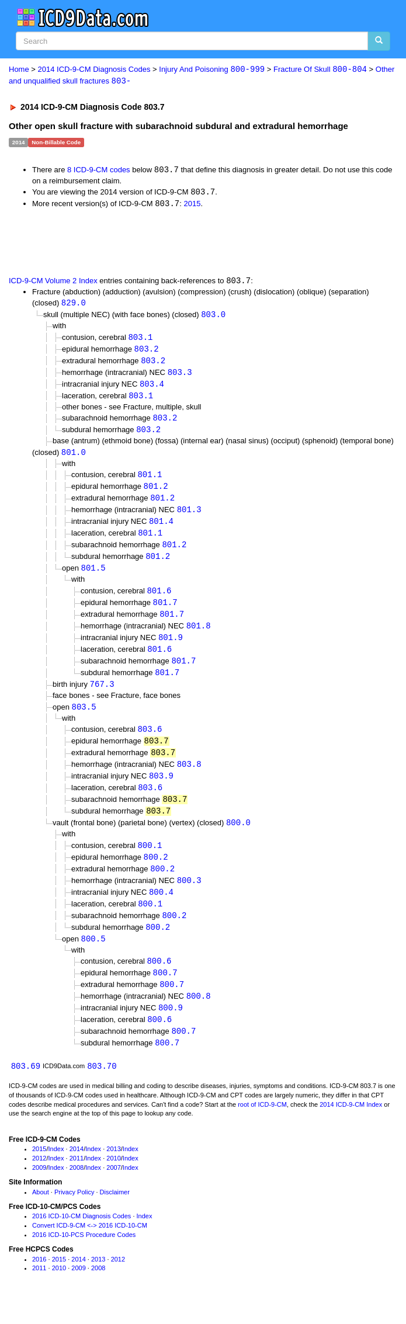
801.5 (93, 576)
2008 (77, 1187)
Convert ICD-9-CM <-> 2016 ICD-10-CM (89, 1245)
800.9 (170, 1027)
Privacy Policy (74, 1212)
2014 (77, 1169)
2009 (39, 1187)
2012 (39, 1178)
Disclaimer (115, 1212)
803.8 (189, 777)
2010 (113, 1178)
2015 (191, 205)
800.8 (198, 1014)
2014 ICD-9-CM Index (351, 1124)
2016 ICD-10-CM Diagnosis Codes (81, 1236)
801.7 (165, 611)
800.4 (161, 907)
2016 (39, 1279)
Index (56, 1169)
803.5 (84, 718)
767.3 (102, 695)
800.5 (93, 956)
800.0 (238, 837)
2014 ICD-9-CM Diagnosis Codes (94, 69)
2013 (113, 1169)
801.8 (198, 635)
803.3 (180, 375)
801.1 (149, 480)
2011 (77, 1178)
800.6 (159, 979)
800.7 (165, 990)
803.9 (161, 789)
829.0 (73, 305)
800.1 (149, 860)
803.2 (146, 351)
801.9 (170, 647)
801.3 (189, 516)
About (40, 1212)
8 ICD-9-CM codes (98, 170)
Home (19, 69)
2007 (113, 1187)
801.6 (159, 599)
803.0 (213, 316)
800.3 (189, 896)
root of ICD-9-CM (262, 1124)
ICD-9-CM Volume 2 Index (53, 282)
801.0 (73, 457)
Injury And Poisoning (212, 69)
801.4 (161, 528)
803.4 (152, 388)
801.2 (156, 492)
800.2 (156, 872)
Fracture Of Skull (320, 69)
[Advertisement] (136, 242)
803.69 (25, 1086)
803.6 (149, 740)
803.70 (101, 1086)
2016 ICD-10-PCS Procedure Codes (84, 1255)
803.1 (140, 339)
